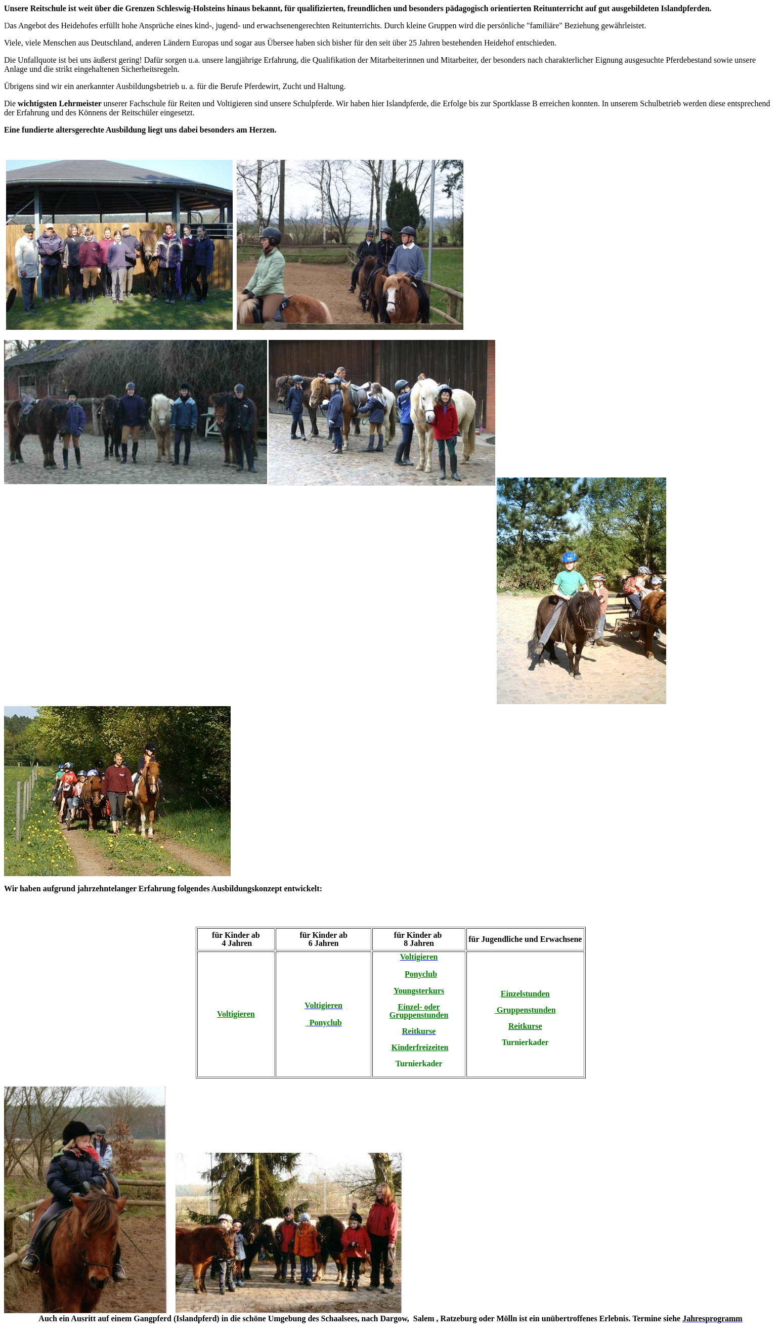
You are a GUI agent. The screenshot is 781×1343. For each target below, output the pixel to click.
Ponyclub (421, 974)
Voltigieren (236, 1014)
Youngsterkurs (419, 990)
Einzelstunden (525, 993)
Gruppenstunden (525, 1010)
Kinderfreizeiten (420, 1047)
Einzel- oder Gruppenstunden (419, 1011)
